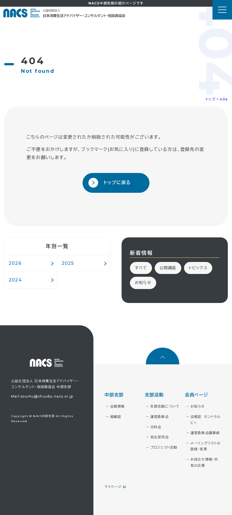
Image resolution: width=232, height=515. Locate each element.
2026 (15, 263)
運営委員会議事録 (205, 433)
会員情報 (117, 406)
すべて (141, 267)
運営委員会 (159, 417)
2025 (68, 263)
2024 (15, 280)
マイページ (113, 487)
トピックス (198, 267)
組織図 (115, 417)
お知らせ (143, 282)
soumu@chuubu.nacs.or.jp (46, 396)
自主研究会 (159, 437)
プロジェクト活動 (163, 447)
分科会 (155, 427)
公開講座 (168, 267)
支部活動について (165, 406)
